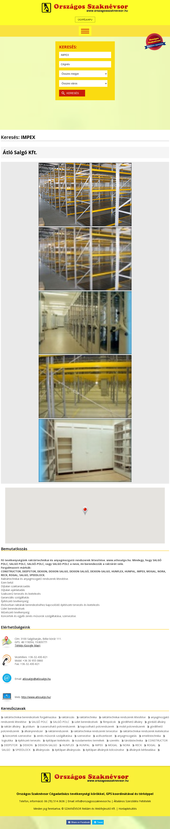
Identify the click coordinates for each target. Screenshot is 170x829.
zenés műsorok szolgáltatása (53, 736)
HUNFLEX (66, 745)
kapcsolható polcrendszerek (95, 726)
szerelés (112, 740)
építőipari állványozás (66, 750)
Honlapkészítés (128, 808)
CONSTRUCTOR (156, 740)
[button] (85, 511)
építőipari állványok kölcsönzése (103, 750)
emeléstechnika (150, 736)
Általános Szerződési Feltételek (132, 801)
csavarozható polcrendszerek (56, 726)
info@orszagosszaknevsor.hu (93, 801)
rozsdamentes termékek (88, 740)
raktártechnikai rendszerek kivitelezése (144, 731)
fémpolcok (108, 722)
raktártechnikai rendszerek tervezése (94, 731)
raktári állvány (10, 726)
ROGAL (150, 745)
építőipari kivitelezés (56, 740)
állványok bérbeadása (140, 750)
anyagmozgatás (125, 736)
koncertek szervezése (16, 736)
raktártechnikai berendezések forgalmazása (28, 717)
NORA (125, 745)
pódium (29, 726)
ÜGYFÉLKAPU (85, 19)
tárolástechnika (132, 740)
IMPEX (97, 745)
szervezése (82, 736)
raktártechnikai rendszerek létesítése (122, 717)
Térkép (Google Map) (27, 645)
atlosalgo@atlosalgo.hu (36, 679)
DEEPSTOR (9, 745)
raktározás (66, 717)
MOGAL (111, 745)
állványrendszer (32, 731)
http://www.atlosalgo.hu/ (36, 697)
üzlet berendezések (85, 722)
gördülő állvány (155, 722)
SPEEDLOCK (21, 750)
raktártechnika (87, 717)
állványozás (41, 750)
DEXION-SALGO (46, 745)
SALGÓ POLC (38, 722)
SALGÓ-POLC (59, 722)
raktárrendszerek (56, 731)
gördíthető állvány (130, 722)
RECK (137, 745)
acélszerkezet (102, 736)
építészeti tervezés (28, 740)
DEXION (26, 745)
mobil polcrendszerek (130, 726)
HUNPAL (83, 745)
